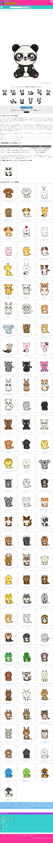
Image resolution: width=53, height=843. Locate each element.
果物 (3, 824)
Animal (6, 10)
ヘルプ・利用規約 (23, 835)
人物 (3, 828)
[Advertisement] (26, 22)
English (4, 835)
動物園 (3, 820)
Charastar (2, 10)
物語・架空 (4, 830)
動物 (3, 816)
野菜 (7, 824)
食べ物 (3, 822)
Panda (9, 10)
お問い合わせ (33, 835)
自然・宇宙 (4, 826)
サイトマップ (14, 835)
